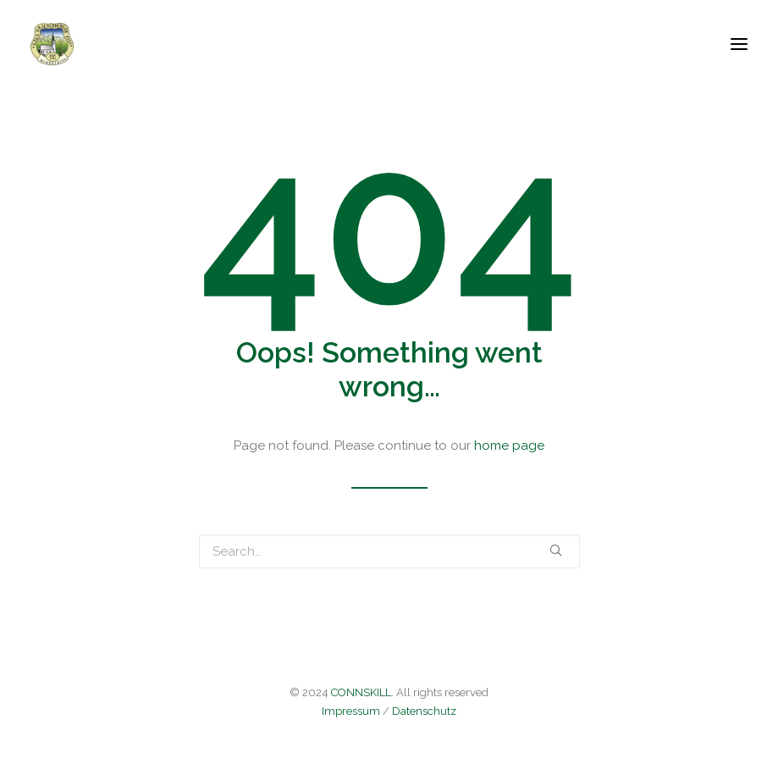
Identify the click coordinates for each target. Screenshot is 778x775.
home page (509, 445)
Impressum (351, 711)
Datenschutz (424, 711)
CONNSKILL (361, 692)
